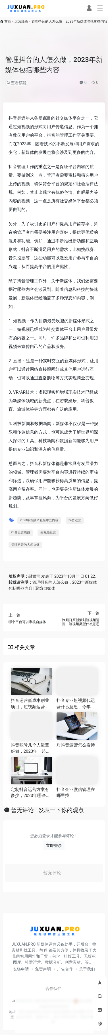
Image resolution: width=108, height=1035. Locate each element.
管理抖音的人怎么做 (25, 545)
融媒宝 (34, 576)
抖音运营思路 (20, 532)
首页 (7, 21)
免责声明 (43, 969)
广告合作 (65, 969)
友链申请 (21, 969)
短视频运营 (48, 532)
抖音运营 (74, 520)
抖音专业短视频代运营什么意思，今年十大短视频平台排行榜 (76, 704)
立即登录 (54, 845)
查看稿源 (18, 82)
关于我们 (87, 969)
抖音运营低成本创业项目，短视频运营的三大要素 (30, 704)
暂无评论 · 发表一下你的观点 (47, 810)
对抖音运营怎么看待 (76, 745)
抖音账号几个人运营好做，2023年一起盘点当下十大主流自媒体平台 (30, 748)
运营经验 (21, 21)
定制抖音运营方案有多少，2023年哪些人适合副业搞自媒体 (30, 793)
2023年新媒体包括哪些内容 (39, 520)
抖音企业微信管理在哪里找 (76, 792)
